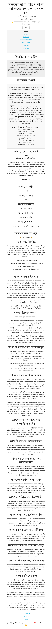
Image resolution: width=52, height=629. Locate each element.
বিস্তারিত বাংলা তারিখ (26, 40)
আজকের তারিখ (26, 34)
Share (26, 27)
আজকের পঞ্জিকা (26, 42)
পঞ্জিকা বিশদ (26, 45)
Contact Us (27, 619)
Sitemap (26, 616)
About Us (27, 613)
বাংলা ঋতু (26, 48)
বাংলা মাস (26, 37)
